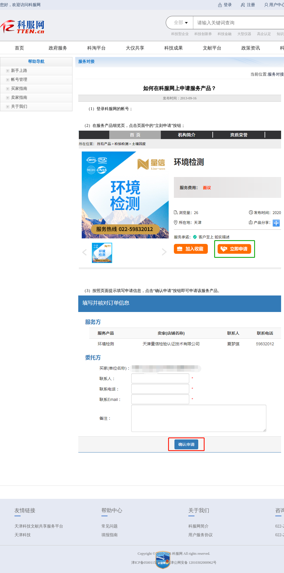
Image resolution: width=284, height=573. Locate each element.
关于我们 (19, 106)
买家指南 (19, 88)
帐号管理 (19, 79)
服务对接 (276, 74)
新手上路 (19, 70)
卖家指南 (19, 97)
